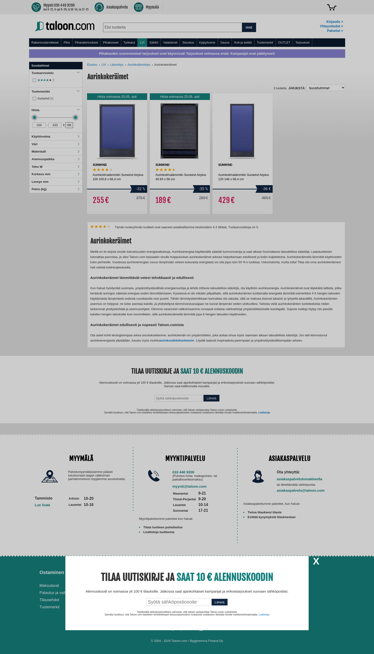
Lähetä (219, 602)
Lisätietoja (264, 614)
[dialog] (187, 327)
